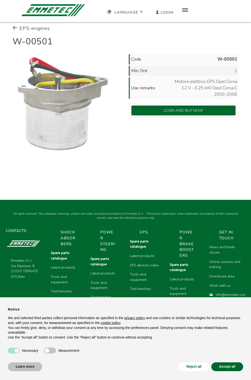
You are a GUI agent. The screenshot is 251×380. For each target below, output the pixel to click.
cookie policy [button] (110, 323)
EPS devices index (144, 265)
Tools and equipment (59, 279)
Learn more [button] (25, 366)
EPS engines (31, 28)
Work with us (219, 285)
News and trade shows (222, 249)
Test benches (61, 291)
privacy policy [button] (134, 318)
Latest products (63, 267)
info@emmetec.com (225, 294)
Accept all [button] (227, 366)
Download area (221, 276)
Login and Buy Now (183, 110)
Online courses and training (224, 264)
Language (125, 12)
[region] (146, 275)
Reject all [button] (193, 366)
